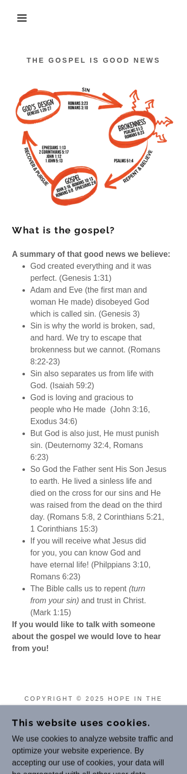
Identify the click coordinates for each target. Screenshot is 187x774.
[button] (14, 18)
